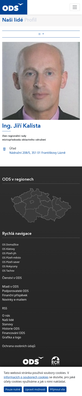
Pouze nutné (12, 389)
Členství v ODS (12, 278)
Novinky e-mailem (14, 300)
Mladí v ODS (10, 286)
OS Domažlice (10, 244)
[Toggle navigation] (75, 7)
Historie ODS (11, 329)
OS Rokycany (9, 266)
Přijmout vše (57, 389)
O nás (6, 315)
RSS (4, 308)
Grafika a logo (11, 337)
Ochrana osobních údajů (18, 346)
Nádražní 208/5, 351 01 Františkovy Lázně (37, 153)
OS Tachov (8, 270)
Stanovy (7, 324)
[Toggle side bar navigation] (41, 34)
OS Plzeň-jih (9, 253)
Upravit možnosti (35, 389)
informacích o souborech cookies (26, 377)
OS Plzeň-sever (11, 262)
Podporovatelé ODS (15, 291)
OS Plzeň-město (11, 257)
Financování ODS (13, 333)
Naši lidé (8, 320)
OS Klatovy (8, 249)
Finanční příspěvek (14, 295)
